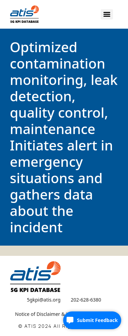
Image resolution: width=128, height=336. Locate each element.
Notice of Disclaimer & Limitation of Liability (64, 314)
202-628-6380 (86, 299)
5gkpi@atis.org (44, 299)
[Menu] (107, 14)
